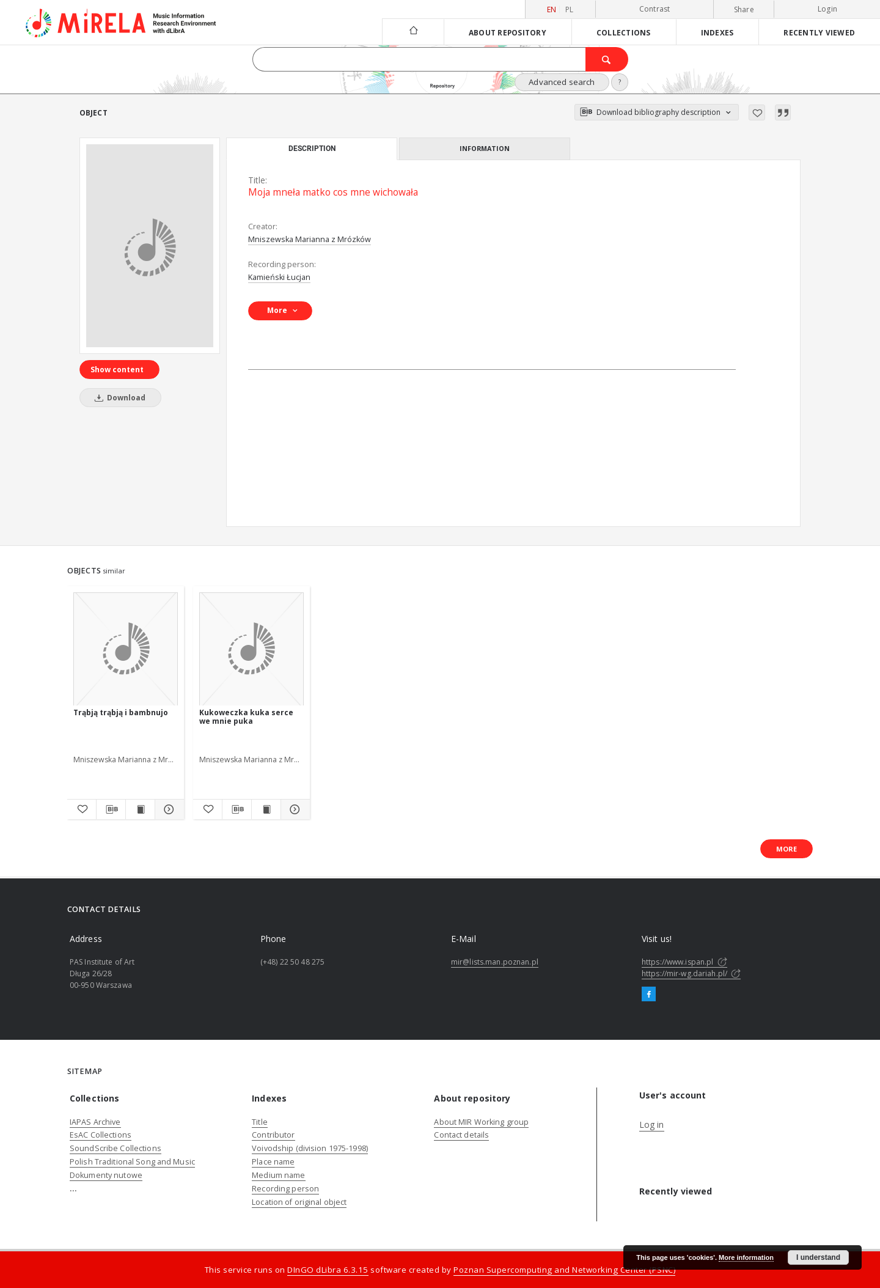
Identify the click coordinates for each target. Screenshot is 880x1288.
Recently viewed (819, 32)
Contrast (654, 9)
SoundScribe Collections (115, 1148)
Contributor (273, 1135)
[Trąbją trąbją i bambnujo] (125, 649)
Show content (117, 369)
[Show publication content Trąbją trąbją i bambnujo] (140, 809)
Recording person (285, 1188)
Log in (651, 1124)
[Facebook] (649, 994)
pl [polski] (569, 9)
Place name (273, 1162)
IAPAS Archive (95, 1122)
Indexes (717, 32)
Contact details (461, 1135)
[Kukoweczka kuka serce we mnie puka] (251, 649)
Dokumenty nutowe (106, 1175)
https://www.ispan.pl (684, 962)
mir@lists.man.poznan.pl (494, 962)
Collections (623, 32)
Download (117, 398)
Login (827, 9)
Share (744, 10)
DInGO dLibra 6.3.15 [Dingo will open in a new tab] (328, 1269)
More (786, 848)
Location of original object (299, 1202)
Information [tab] (485, 148)
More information (746, 1257)
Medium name (278, 1175)
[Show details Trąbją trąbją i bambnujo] (167, 809)
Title (260, 1122)
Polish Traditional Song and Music (132, 1162)
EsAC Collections (100, 1135)
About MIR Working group (481, 1122)
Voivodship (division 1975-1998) (310, 1148)
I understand (818, 1257)
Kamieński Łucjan (279, 277)
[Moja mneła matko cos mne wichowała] (149, 245)
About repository (507, 32)
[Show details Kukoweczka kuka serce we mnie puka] (293, 809)
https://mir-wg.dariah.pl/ (691, 973)
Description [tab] (312, 148)
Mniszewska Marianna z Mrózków (309, 239)
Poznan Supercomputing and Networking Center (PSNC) (564, 1269)
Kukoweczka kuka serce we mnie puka (246, 716)
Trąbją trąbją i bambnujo (120, 712)
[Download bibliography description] (111, 809)
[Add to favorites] (757, 112)
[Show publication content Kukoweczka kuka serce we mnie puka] (266, 809)
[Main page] (413, 31)
